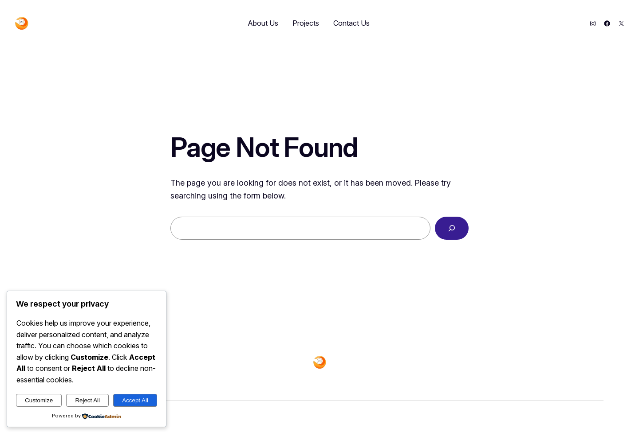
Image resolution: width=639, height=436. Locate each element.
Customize (39, 400)
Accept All (135, 400)
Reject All (87, 400)
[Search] (452, 228)
